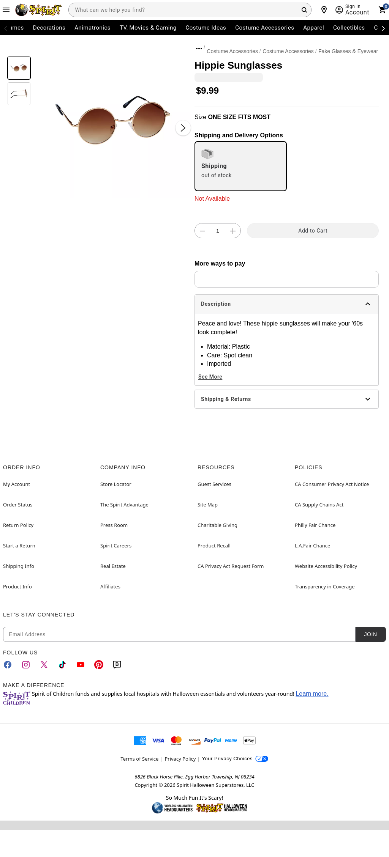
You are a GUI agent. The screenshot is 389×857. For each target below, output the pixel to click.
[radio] (240, 166)
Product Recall (214, 545)
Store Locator (115, 484)
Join (370, 634)
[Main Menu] (6, 10)
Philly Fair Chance (315, 525)
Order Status (17, 504)
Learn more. (312, 693)
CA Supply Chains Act (319, 504)
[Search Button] (304, 10)
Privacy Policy (180, 758)
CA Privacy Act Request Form (231, 566)
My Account (16, 484)
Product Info (17, 586)
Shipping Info (18, 566)
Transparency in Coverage (325, 586)
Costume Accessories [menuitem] (264, 27)
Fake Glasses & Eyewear (348, 51)
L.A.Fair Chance (312, 545)
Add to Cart (312, 231)
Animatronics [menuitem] (92, 27)
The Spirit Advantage (124, 504)
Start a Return (19, 545)
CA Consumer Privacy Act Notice (332, 484)
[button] (112, 120)
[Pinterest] (98, 664)
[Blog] (117, 664)
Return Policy (18, 525)
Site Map (208, 504)
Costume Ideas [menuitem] (206, 27)
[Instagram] (25, 664)
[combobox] (190, 10)
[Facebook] (7, 664)
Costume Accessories (232, 51)
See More (210, 377)
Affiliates (110, 586)
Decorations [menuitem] (49, 27)
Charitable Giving (217, 525)
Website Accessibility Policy (326, 566)
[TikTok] (62, 664)
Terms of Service (140, 758)
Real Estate (113, 566)
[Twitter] (44, 664)
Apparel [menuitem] (313, 27)
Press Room (114, 525)
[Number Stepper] (217, 231)
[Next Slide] (183, 127)
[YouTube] (80, 664)
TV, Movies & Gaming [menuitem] (148, 27)
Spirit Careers (115, 545)
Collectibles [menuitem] (349, 27)
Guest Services (214, 484)
